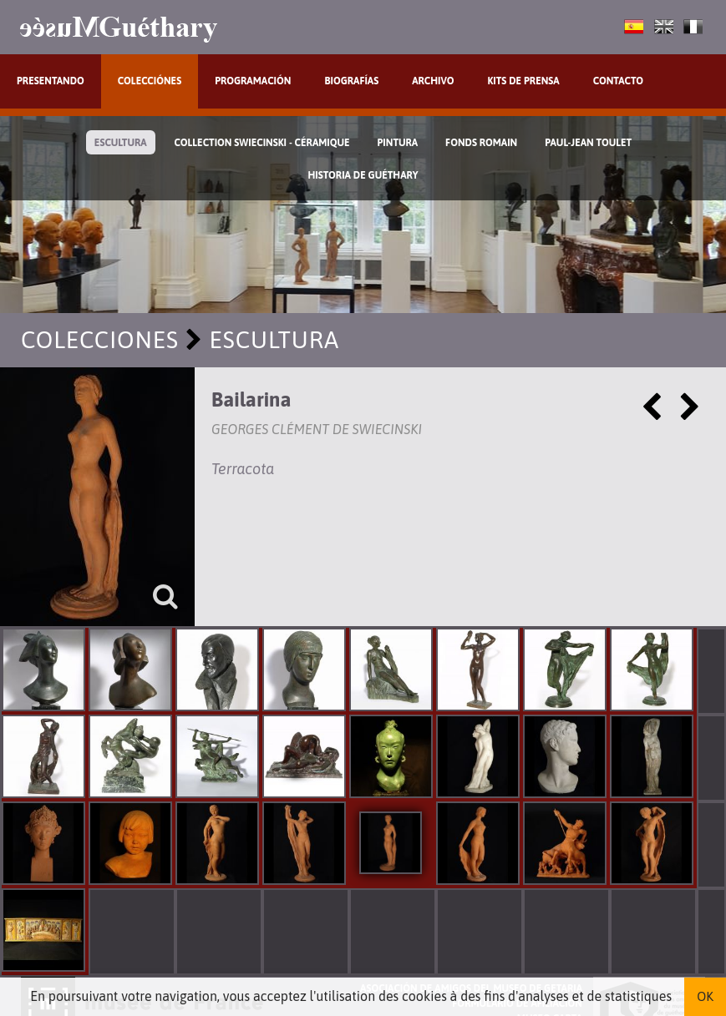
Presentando (50, 81)
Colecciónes (149, 81)
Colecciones (100, 339)
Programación (253, 81)
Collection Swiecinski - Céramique (262, 143)
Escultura (120, 143)
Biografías (351, 81)
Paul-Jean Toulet (588, 143)
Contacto (618, 81)
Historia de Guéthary (363, 175)
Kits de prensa (523, 81)
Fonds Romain (481, 143)
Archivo (433, 81)
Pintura (398, 143)
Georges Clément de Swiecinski (316, 429)
